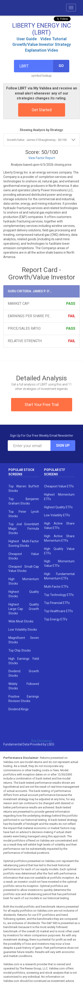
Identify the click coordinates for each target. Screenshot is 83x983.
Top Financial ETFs (57, 603)
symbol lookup (41, 75)
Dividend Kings (18, 709)
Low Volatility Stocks (22, 629)
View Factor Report (41, 158)
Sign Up (63, 445)
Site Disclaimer (41, 741)
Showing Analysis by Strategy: (42, 130)
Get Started (42, 109)
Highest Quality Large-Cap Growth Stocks (23, 609)
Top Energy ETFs (55, 619)
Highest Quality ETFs (58, 507)
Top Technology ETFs (59, 595)
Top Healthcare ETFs (58, 611)
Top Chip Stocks (19, 650)
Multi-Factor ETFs (56, 586)
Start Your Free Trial (42, 404)
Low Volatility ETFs (57, 515)
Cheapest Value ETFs (59, 486)
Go (61, 66)
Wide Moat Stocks (20, 621)
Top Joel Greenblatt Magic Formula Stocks (23, 528)
